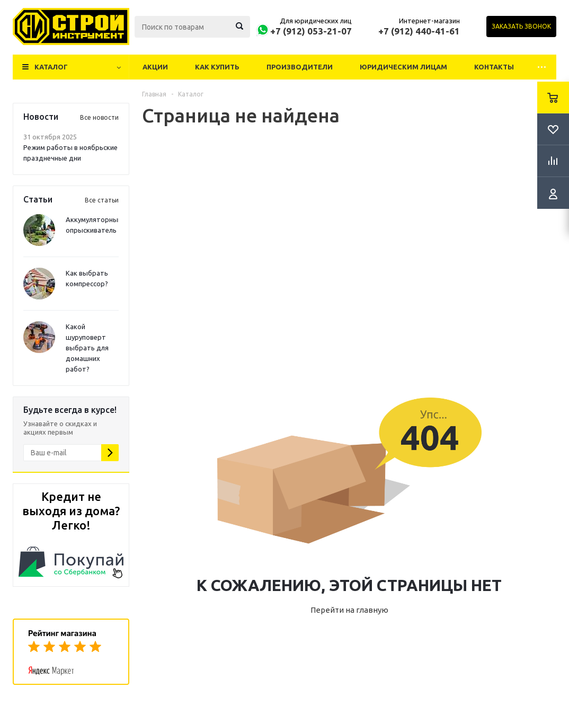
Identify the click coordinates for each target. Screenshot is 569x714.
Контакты (494, 66)
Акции (155, 66)
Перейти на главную (349, 609)
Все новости (99, 117)
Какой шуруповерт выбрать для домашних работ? (87, 348)
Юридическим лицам (403, 66)
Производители (299, 66)
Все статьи (102, 200)
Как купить (217, 66)
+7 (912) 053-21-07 (311, 31)
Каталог (51, 66)
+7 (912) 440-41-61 (419, 31)
